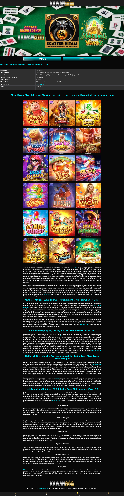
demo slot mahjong (66, 336)
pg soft (57, 378)
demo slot (47, 294)
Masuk (82, 58)
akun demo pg (96, 350)
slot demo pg (96, 364)
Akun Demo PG (43, 488)
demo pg (89, 437)
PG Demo (26, 470)
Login (15, 494)
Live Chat (108, 494)
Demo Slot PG (40, 84)
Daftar (42, 59)
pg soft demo (84, 325)
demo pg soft (56, 400)
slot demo (74, 268)
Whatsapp (77, 494)
